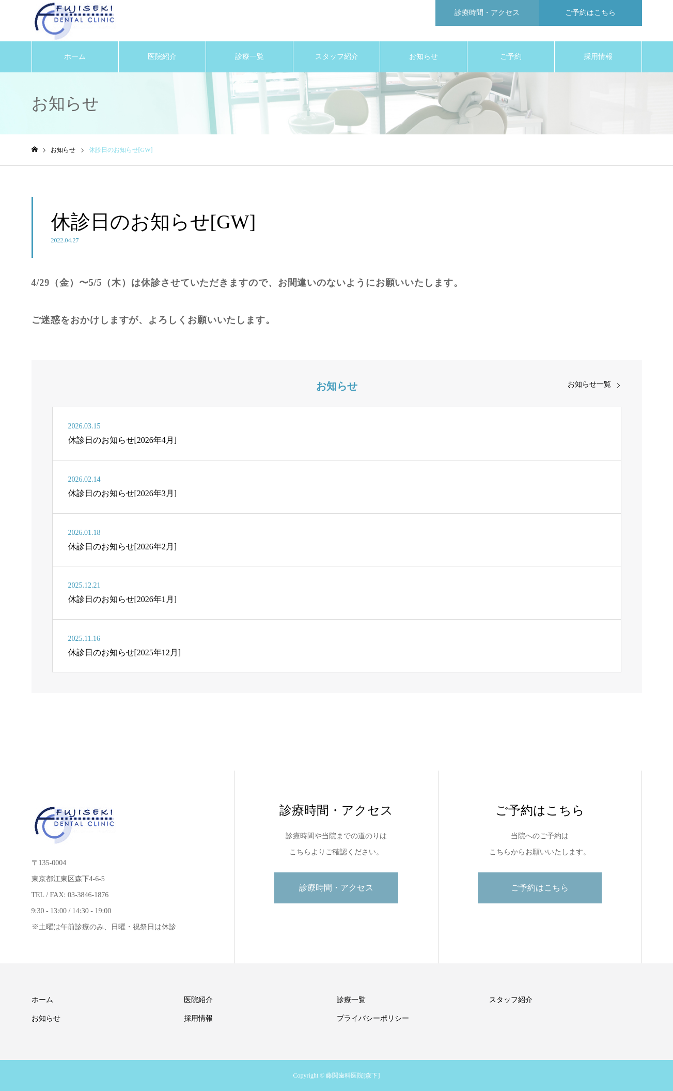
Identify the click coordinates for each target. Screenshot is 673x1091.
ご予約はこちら (540, 887)
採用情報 (598, 56)
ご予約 (511, 56)
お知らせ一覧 (589, 384)
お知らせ (423, 56)
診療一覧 (249, 56)
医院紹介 (162, 56)
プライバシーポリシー (373, 1018)
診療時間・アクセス (336, 887)
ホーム (75, 56)
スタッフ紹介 (336, 56)
